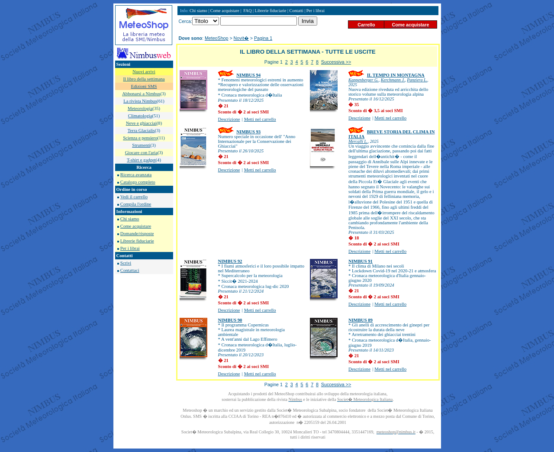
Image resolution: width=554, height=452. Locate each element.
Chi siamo (129, 218)
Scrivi (125, 263)
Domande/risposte (137, 233)
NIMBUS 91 (360, 261)
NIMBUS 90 (230, 320)
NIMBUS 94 (248, 75)
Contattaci (129, 270)
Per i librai (130, 248)
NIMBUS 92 (230, 261)
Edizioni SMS (144, 86)
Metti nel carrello (260, 119)
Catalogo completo (137, 182)
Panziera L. (417, 79)
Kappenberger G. (363, 79)
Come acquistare (135, 226)
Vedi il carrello (134, 196)
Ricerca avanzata (135, 174)
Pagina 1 (263, 38)
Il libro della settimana (143, 79)
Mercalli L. (358, 141)
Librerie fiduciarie (137, 241)
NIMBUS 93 (248, 131)
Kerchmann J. (393, 79)
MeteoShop (217, 38)
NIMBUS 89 (360, 320)
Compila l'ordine (135, 204)
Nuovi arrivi (143, 71)
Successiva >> (336, 62)
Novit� (241, 38)
